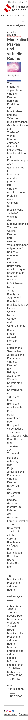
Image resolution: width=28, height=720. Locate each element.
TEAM (11, 16)
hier (9, 566)
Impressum (10, 714)
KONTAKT (19, 16)
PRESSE (4, 16)
